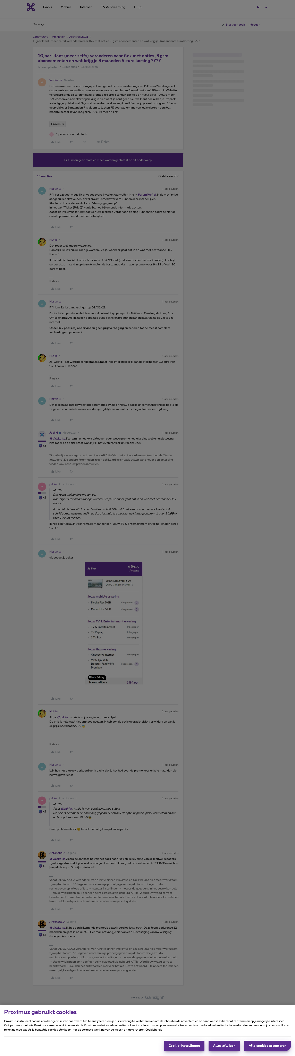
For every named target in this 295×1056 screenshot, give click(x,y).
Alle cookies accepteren (267, 1045)
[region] (147, 1030)
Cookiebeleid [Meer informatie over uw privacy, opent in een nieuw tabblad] (153, 1029)
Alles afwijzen (224, 1045)
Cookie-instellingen (184, 1045)
